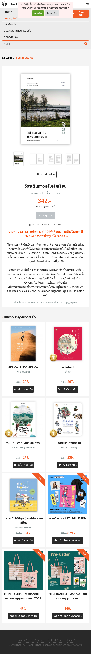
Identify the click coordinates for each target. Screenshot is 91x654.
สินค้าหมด (45, 215)
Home (20, 639)
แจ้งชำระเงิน (10, 24)
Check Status (56, 639)
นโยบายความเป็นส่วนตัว (35, 8)
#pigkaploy (71, 302)
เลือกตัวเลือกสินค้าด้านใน (67, 540)
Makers (15, 4)
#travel (31, 302)
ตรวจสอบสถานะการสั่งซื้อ (17, 31)
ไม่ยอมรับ (52, 13)
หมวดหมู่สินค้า (11, 18)
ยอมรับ (38, 13)
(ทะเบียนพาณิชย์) (75, 645)
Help (70, 639)
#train (40, 302)
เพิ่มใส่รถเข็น (23, 389)
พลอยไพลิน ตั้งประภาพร (45, 193)
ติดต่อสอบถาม (11, 37)
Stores (30, 639)
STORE (7, 57)
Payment (41, 639)
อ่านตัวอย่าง (45, 174)
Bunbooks (24, 57)
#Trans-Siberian (54, 302)
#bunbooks (19, 302)
